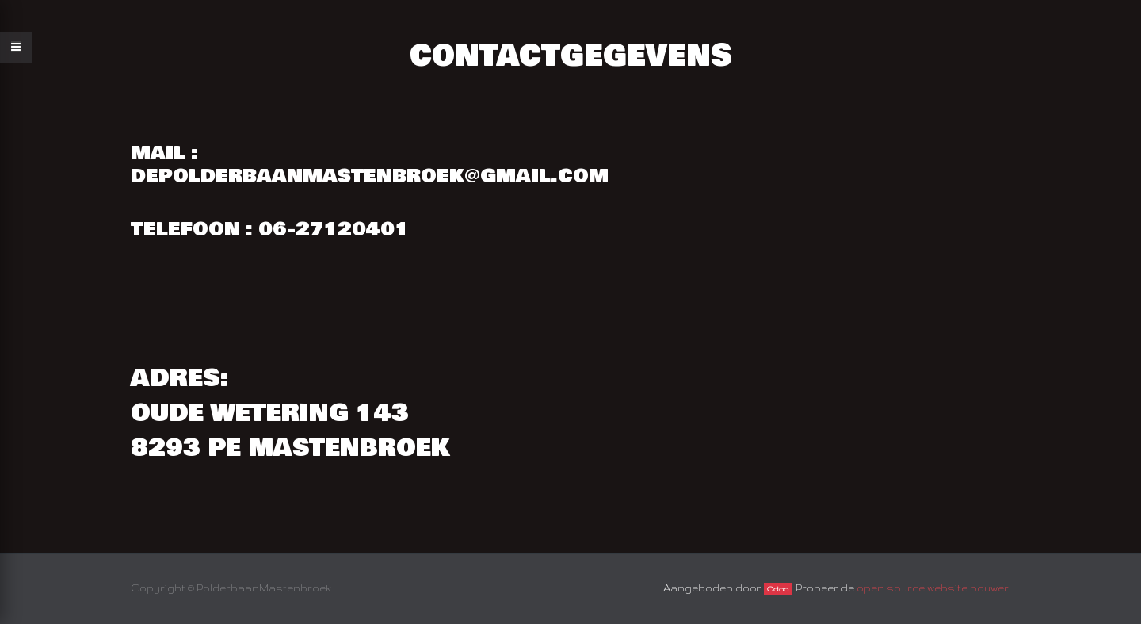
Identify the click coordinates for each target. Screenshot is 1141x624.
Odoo (777, 589)
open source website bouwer (933, 588)
